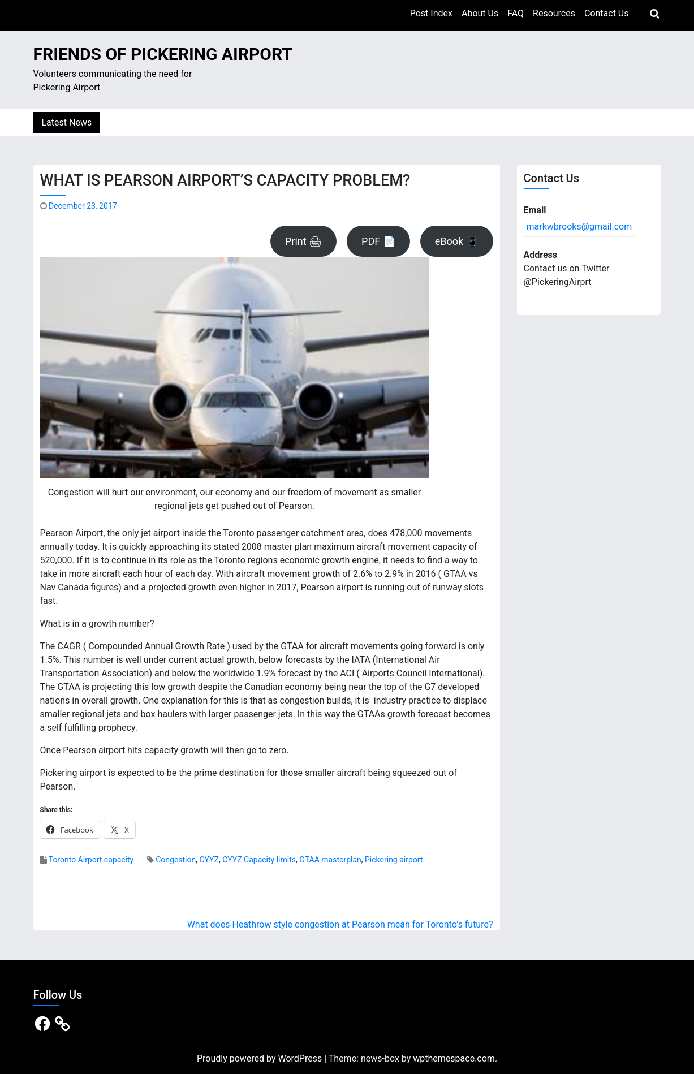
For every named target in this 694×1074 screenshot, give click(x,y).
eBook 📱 (457, 241)
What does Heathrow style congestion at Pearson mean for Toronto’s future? (340, 924)
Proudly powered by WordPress (260, 1058)
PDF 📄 (378, 241)
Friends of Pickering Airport (162, 54)
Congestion (176, 859)
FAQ (515, 13)
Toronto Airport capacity (91, 859)
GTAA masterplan (330, 859)
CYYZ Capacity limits (259, 859)
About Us (480, 13)
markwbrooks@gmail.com (579, 226)
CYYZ (208, 859)
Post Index (431, 13)
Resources (554, 13)
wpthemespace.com (454, 1058)
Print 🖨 (303, 241)
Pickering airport (394, 859)
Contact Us (606, 13)
